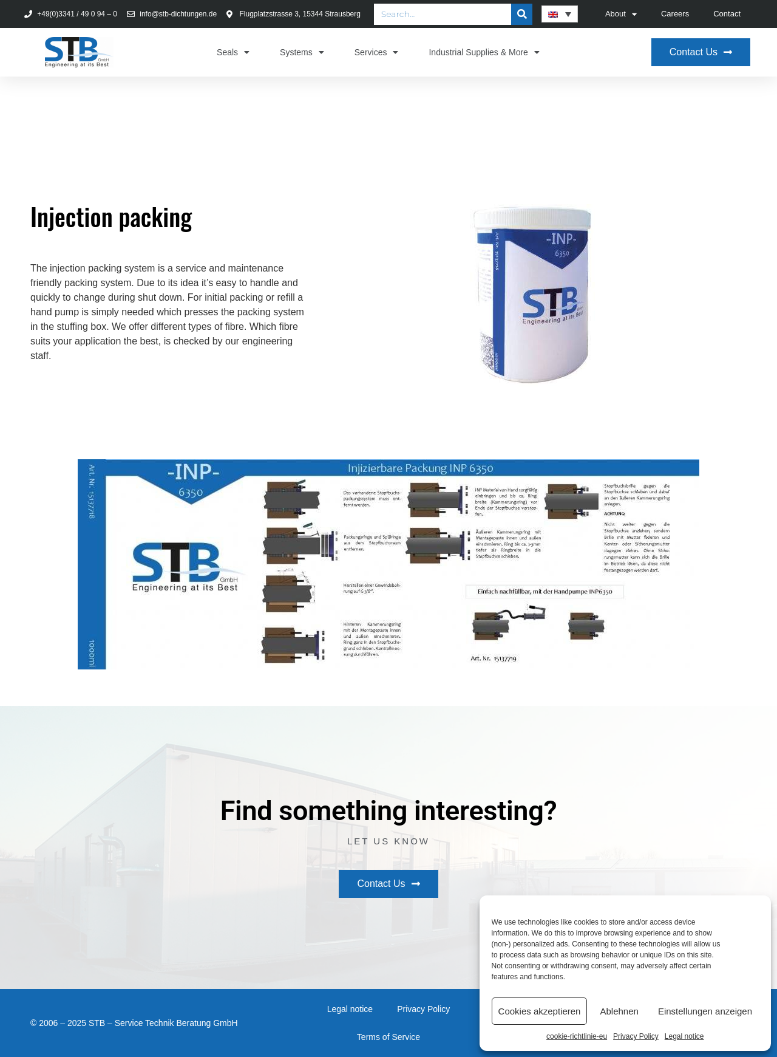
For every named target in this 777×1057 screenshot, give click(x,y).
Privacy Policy (636, 1036)
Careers (675, 13)
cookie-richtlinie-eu (576, 1036)
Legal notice (684, 1036)
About (621, 14)
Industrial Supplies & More (484, 52)
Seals (233, 52)
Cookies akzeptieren (539, 1011)
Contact (727, 13)
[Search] (521, 14)
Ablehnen (619, 1011)
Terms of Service (388, 1037)
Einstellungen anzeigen (705, 1011)
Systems (302, 52)
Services (377, 52)
